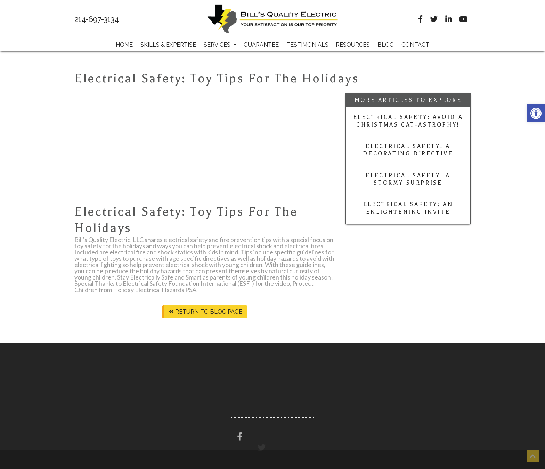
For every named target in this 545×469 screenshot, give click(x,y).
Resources (353, 44)
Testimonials (307, 44)
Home (124, 44)
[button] (536, 113)
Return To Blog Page (205, 311)
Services (220, 44)
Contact (415, 44)
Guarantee (261, 44)
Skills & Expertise (168, 44)
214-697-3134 (96, 19)
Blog (385, 44)
